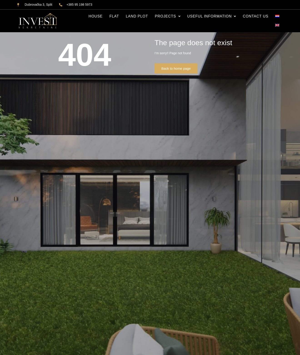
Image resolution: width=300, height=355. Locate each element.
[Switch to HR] (277, 16)
